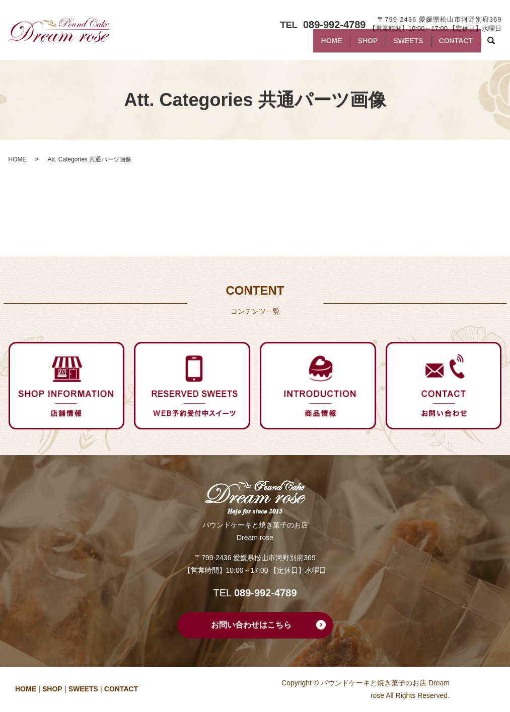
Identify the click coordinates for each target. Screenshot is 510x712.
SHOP (354, 44)
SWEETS (400, 44)
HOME (312, 44)
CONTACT (453, 44)
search (496, 45)
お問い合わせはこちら (251, 624)
